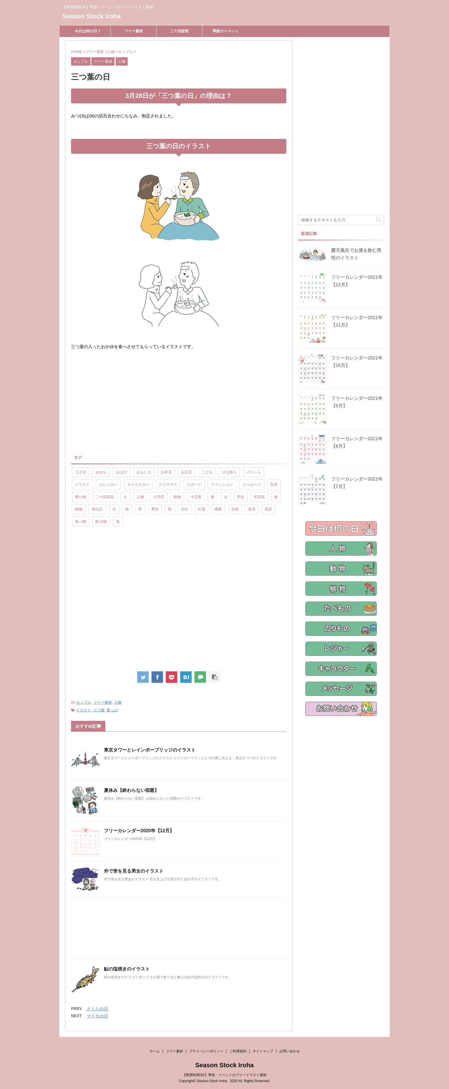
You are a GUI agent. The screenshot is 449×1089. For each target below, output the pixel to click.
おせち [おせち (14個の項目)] (101, 472)
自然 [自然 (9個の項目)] (235, 509)
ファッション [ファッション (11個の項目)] (222, 484)
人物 (117, 702)
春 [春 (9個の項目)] (276, 497)
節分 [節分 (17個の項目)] (184, 509)
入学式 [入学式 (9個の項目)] (158, 497)
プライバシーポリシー (206, 1051)
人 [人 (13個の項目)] (125, 497)
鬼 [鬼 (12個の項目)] (118, 521)
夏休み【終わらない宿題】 (131, 790)
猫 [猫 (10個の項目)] (127, 509)
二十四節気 (179, 31)
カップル (83, 702)
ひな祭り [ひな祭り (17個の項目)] (229, 472)
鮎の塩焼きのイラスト (127, 968)
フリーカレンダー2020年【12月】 (139, 830)
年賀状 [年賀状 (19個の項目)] (259, 497)
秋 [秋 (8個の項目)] (170, 509)
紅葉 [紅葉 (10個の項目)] (201, 509)
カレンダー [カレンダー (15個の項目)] (108, 484)
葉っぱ (112, 710)
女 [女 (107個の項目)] (226, 497)
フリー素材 (133, 31)
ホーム (154, 1051)
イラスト (83, 710)
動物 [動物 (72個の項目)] (177, 497)
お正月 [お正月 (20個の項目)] (186, 472)
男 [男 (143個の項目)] (140, 509)
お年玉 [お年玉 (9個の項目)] (166, 472)
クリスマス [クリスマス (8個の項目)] (168, 484)
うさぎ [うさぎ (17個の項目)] (80, 472)
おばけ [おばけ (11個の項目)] (121, 472)
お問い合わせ (289, 1051)
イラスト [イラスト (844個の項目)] (82, 484)
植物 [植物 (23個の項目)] (78, 509)
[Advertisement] (119, 402)
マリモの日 (97, 1015)
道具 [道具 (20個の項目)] (251, 509)
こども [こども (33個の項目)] (207, 472)
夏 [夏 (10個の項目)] (212, 497)
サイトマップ (263, 1051)
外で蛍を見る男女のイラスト (134, 871)
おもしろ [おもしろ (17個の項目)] (143, 472)
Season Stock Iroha (91, 16)
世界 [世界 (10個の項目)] (274, 484)
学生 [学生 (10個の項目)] (240, 497)
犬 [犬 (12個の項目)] (114, 509)
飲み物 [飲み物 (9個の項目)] (101, 521)
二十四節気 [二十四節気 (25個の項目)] (104, 497)
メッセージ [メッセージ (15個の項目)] (252, 484)
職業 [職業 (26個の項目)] (218, 509)
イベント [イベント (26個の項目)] (253, 472)
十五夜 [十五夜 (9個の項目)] (196, 497)
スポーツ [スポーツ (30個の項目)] (194, 484)
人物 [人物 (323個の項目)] (140, 497)
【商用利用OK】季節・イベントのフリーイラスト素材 (224, 1075)
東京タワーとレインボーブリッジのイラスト (150, 749)
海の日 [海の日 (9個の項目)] (97, 509)
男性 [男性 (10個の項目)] (155, 509)
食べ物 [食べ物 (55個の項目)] (80, 521)
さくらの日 (97, 1008)
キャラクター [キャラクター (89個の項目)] (138, 484)
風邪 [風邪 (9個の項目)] (268, 509)
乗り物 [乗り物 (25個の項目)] (80, 497)
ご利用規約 (238, 1051)
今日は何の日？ (88, 31)
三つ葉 (99, 710)
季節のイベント (225, 31)
